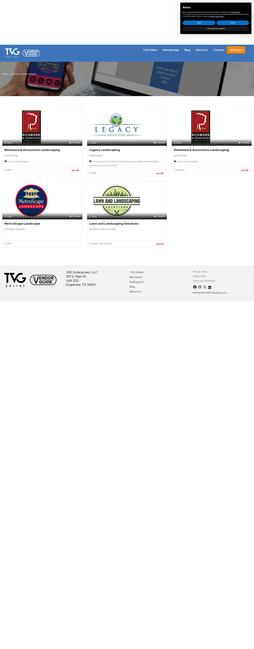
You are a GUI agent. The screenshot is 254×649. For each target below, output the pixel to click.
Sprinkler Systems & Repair (102, 229)
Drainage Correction (15, 229)
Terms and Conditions (204, 281)
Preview (74, 143)
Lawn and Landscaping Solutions (113, 223)
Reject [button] (199, 635)
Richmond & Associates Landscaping (32, 150)
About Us (202, 50)
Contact (218, 50)
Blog (187, 50)
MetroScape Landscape (22, 223)
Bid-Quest (236, 50)
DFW (9, 170)
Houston (180, 170)
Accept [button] (232, 635)
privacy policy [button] (235, 624)
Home (5, 74)
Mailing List (136, 281)
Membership (171, 50)
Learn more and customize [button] (216, 641)
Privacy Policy (200, 271)
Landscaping (11, 155)
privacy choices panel (217, 628)
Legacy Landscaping (104, 150)
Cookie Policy (199, 276)
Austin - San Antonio (102, 243)
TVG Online (150, 50)
